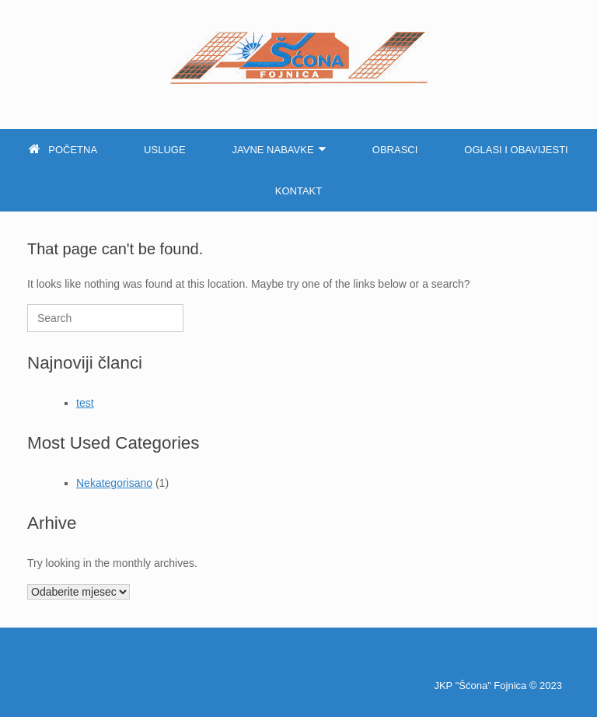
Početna (63, 150)
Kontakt (298, 191)
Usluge (164, 150)
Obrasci (395, 150)
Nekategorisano (114, 483)
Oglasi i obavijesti (515, 150)
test (85, 403)
